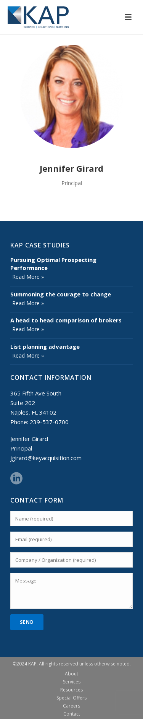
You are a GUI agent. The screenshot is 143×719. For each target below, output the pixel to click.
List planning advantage (45, 346)
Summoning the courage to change (60, 294)
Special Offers (71, 698)
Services (71, 682)
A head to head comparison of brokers (66, 320)
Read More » (28, 276)
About (71, 674)
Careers (71, 706)
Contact (71, 714)
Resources (71, 690)
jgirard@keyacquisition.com (46, 458)
